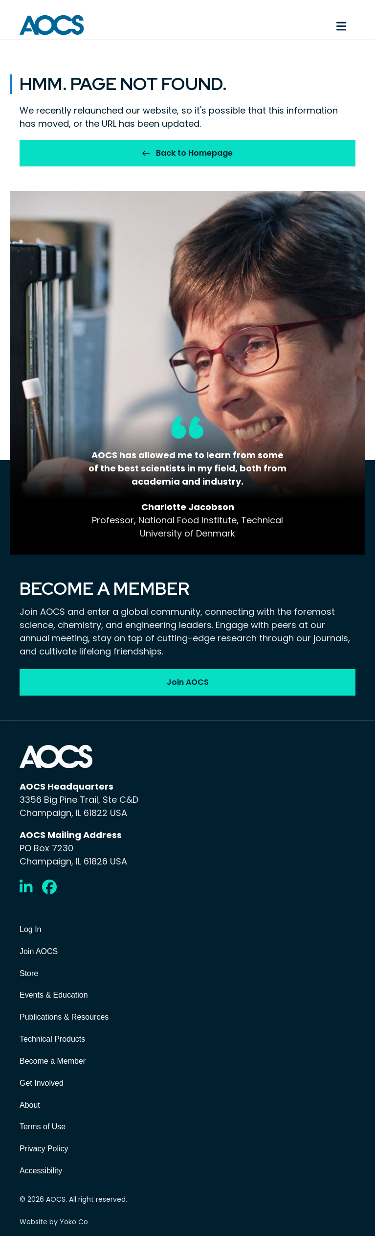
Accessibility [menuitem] (41, 1170)
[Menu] (277, 25)
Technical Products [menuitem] (52, 1039)
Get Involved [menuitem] (42, 1083)
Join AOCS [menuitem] (39, 951)
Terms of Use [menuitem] (43, 1126)
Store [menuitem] (29, 973)
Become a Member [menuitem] (53, 1061)
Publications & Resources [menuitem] (64, 1017)
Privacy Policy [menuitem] (44, 1148)
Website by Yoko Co (54, 1222)
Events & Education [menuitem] (54, 995)
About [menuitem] (30, 1105)
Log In (30, 929)
